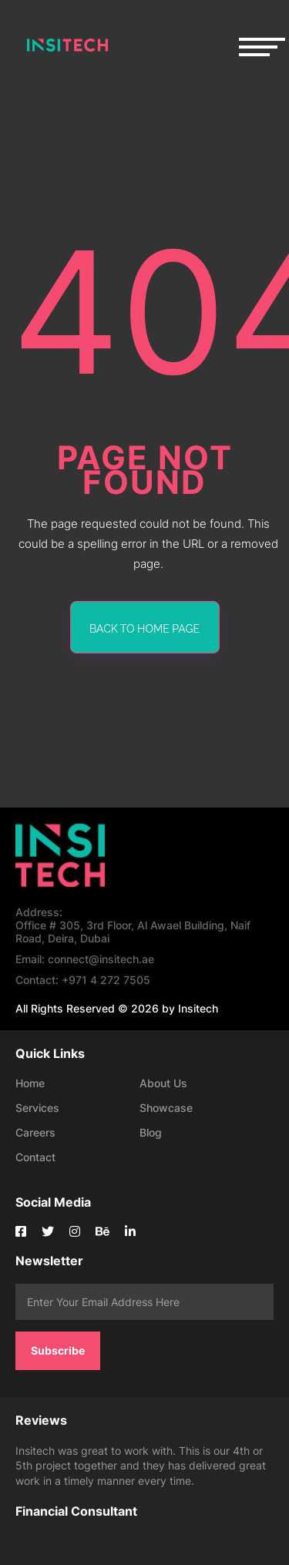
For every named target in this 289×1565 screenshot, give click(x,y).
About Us (163, 1083)
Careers (35, 1132)
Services (37, 1107)
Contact (35, 1157)
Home (30, 1083)
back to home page (144, 629)
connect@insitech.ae (84, 959)
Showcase (166, 1107)
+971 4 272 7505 (82, 979)
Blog (150, 1132)
